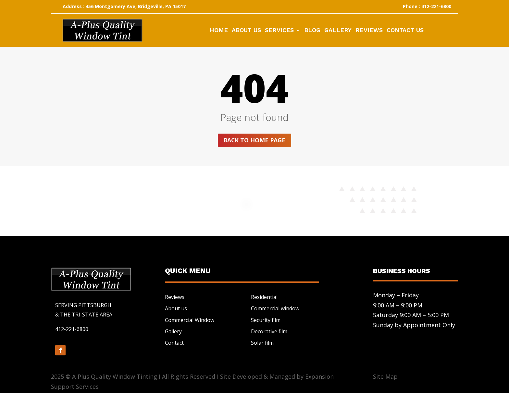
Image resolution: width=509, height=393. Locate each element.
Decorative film (269, 331)
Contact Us (405, 30)
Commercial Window (189, 320)
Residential (264, 297)
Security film (265, 320)
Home (219, 30)
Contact (174, 343)
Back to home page (254, 140)
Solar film (262, 343)
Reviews (369, 30)
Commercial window (275, 308)
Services (279, 30)
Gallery (338, 30)
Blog (312, 30)
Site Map (385, 377)
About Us (246, 30)
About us (176, 308)
